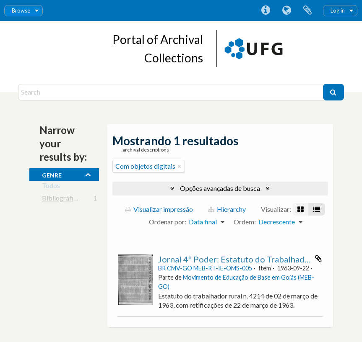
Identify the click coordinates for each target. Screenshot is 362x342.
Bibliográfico (61, 199)
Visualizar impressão (159, 209)
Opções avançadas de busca (220, 188)
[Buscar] (333, 92)
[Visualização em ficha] (300, 209)
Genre (52, 174)
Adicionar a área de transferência (318, 259)
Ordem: (245, 222)
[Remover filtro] (179, 166)
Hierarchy (227, 209)
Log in (338, 10)
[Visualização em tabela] (316, 209)
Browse (21, 10)
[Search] (171, 92)
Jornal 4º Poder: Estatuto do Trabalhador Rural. (247, 259)
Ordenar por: (167, 222)
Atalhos (265, 10)
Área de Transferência (307, 10)
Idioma (286, 10)
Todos (51, 187)
